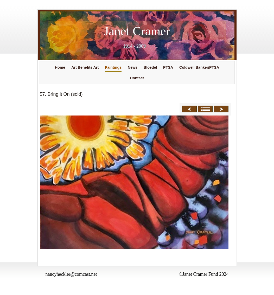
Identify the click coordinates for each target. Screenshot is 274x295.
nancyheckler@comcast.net (72, 274)
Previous (189, 109)
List (205, 109)
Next (221, 109)
